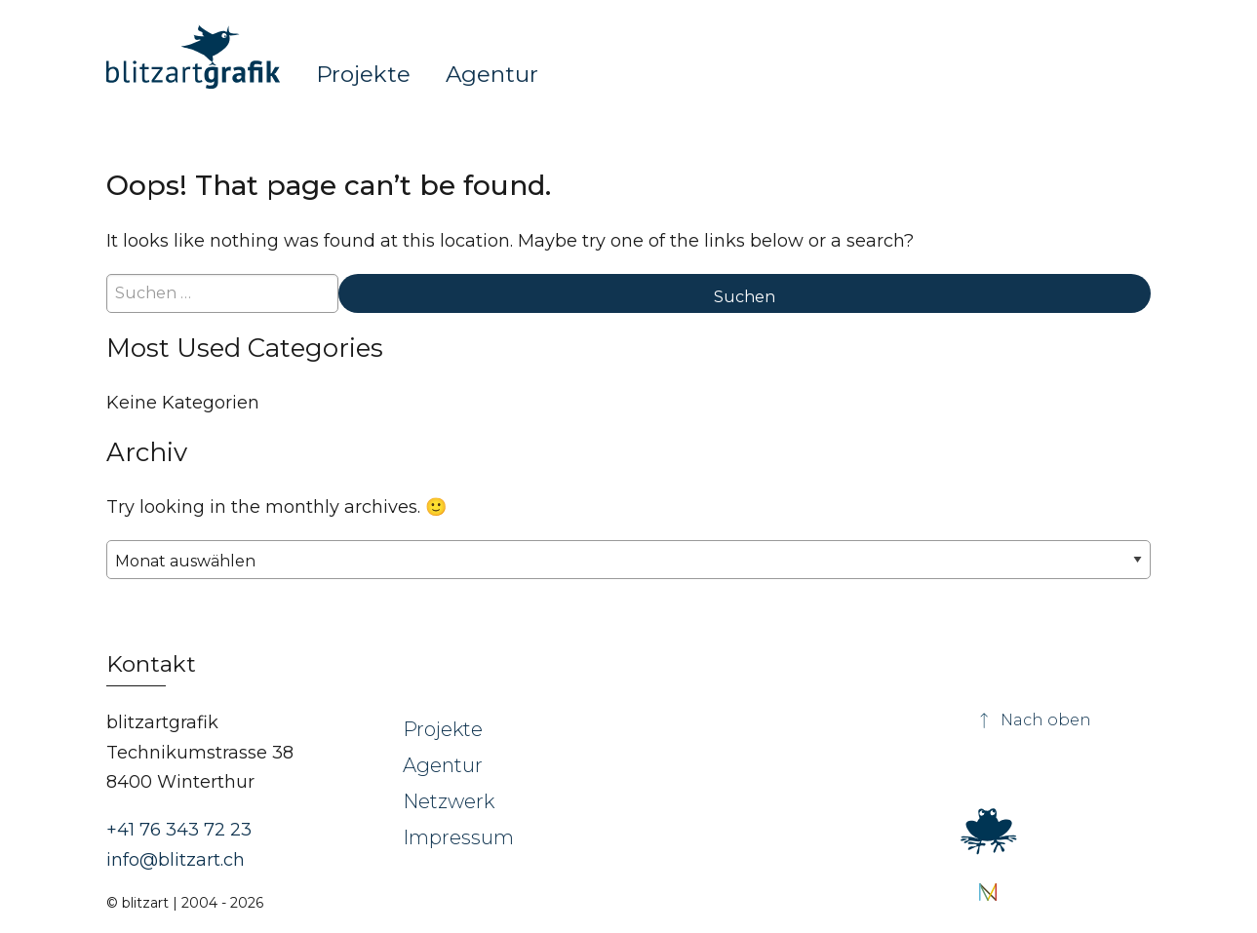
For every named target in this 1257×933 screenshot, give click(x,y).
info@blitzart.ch (175, 860)
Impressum (458, 837)
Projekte (363, 73)
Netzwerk (448, 801)
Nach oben (1033, 720)
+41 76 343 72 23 (179, 829)
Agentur (492, 73)
